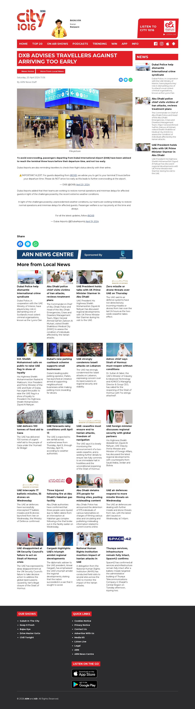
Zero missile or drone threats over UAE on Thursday (119, 282)
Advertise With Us (84, 633)
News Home (28, 71)
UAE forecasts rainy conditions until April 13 (60, 422)
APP (124, 43)
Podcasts (80, 43)
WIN (114, 43)
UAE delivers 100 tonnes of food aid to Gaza (30, 422)
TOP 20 (37, 43)
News (142, 57)
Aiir (36, 698)
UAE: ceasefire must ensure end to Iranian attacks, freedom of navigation (89, 425)
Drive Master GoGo (30, 633)
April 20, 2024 (83, 184)
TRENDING (100, 43)
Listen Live (80, 641)
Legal (77, 645)
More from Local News (52, 71)
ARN (76, 650)
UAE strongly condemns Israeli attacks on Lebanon (89, 355)
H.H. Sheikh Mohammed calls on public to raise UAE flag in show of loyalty (30, 358)
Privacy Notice (82, 625)
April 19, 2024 (92, 221)
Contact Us (80, 629)
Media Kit (79, 637)
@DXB (73, 175)
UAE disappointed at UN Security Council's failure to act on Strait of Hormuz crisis (30, 547)
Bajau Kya (25, 629)
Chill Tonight (27, 637)
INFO (135, 43)
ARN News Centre (84, 654)
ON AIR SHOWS (57, 43)
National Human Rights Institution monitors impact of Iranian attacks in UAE (89, 547)
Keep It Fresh (27, 625)
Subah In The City (29, 621)
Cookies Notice (82, 621)
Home (23, 43)
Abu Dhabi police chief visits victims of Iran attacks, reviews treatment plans (60, 286)
